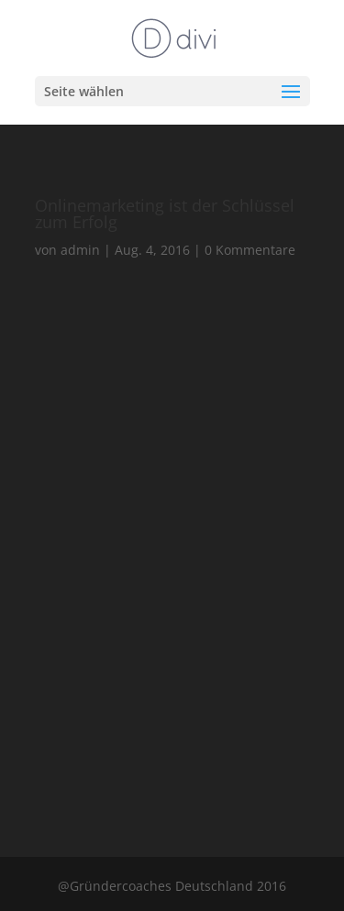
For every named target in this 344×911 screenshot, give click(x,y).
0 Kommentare (250, 249)
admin (80, 249)
